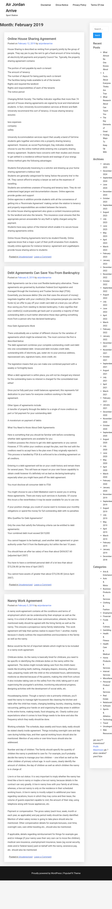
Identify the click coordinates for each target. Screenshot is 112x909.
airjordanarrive (46, 43)
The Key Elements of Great (107, 125)
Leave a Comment (43, 256)
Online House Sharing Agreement (32, 39)
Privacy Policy (79, 5)
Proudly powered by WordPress (47, 873)
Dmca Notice (62, 5)
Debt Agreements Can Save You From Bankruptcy (44, 273)
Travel (105, 723)
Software (107, 706)
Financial (107, 616)
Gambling (107, 630)
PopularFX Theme (72, 873)
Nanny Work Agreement (25, 601)
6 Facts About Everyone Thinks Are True (107, 83)
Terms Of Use (97, 5)
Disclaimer (46, 5)
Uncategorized (26, 256)
